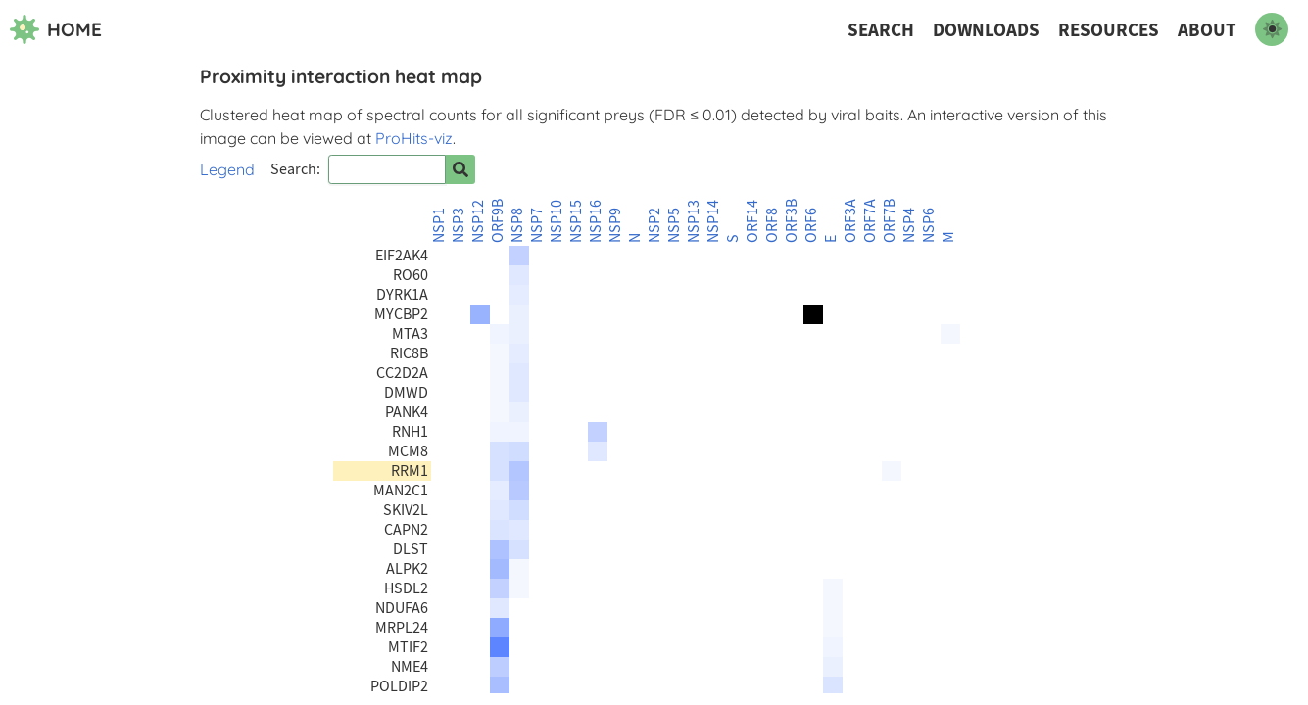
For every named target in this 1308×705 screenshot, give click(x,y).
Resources (1108, 30)
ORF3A (850, 221)
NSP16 (596, 221)
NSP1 (439, 225)
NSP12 (478, 221)
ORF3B (791, 221)
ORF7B (889, 221)
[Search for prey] (460, 169)
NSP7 (537, 225)
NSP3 (458, 225)
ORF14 (752, 221)
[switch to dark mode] (1271, 29)
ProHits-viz (414, 138)
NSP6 (929, 225)
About (1207, 30)
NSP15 (576, 221)
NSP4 (909, 225)
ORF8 (772, 225)
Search (881, 30)
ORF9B (498, 221)
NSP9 (615, 225)
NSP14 (713, 221)
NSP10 (556, 221)
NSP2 (654, 225)
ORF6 (811, 225)
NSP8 (517, 225)
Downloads (986, 30)
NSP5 (674, 225)
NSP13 (693, 221)
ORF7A (870, 221)
